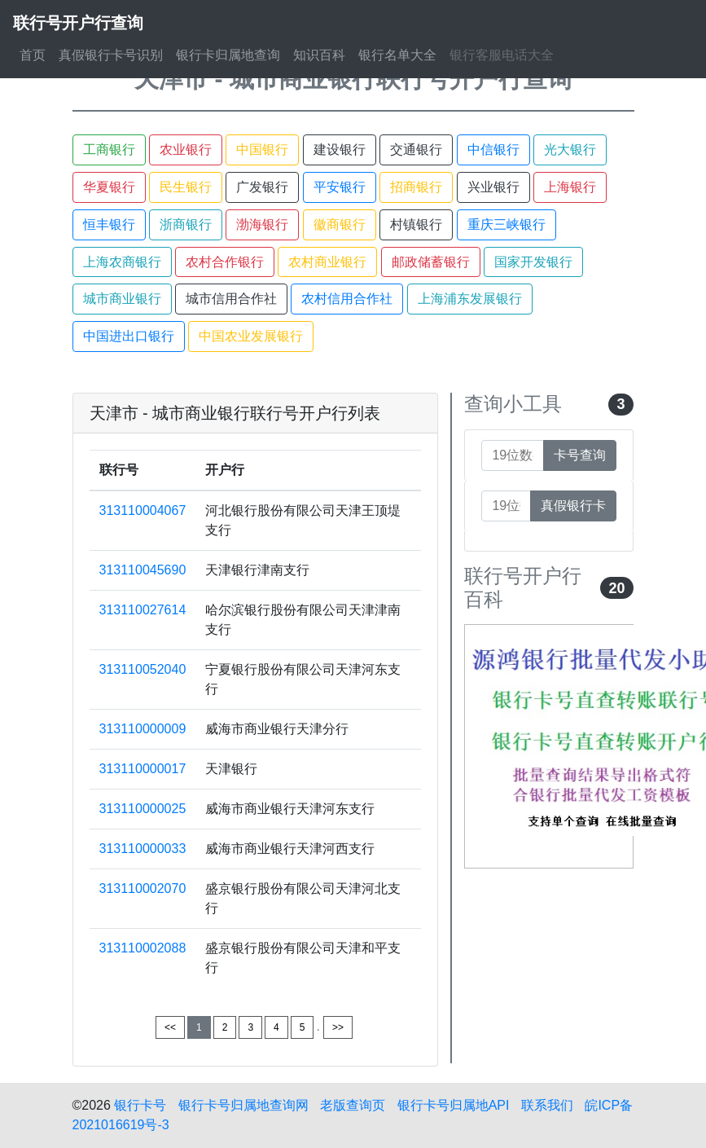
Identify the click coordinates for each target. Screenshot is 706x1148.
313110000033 (142, 849)
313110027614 (142, 610)
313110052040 (142, 669)
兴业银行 (493, 187)
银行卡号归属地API (453, 1105)
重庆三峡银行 (506, 224)
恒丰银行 (109, 224)
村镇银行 (416, 224)
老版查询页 (352, 1105)
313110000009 (142, 729)
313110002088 (142, 948)
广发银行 (262, 187)
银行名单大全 (397, 55)
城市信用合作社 (231, 299)
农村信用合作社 (346, 299)
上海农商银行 (122, 262)
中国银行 (262, 149)
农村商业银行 (327, 262)
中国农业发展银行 (251, 336)
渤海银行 (262, 224)
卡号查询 (580, 455)
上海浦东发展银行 (470, 299)
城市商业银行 (122, 299)
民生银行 (186, 187)
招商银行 (416, 187)
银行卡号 (140, 1105)
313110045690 (142, 570)
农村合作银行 (225, 262)
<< (170, 1027)
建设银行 (340, 149)
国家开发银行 (533, 262)
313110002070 (142, 888)
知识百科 (319, 55)
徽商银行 (340, 224)
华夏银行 (109, 187)
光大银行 (570, 149)
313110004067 (142, 510)
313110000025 (142, 809)
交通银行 (416, 149)
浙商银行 (186, 224)
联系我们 (547, 1105)
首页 (33, 55)
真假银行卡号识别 (111, 55)
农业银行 (186, 149)
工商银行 (109, 149)
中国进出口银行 (128, 336)
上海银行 (570, 187)
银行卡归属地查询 (228, 55)
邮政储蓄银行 (431, 262)
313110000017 (142, 769)
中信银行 (493, 149)
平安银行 (340, 187)
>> (338, 1027)
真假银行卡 (573, 505)
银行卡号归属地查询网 (243, 1105)
